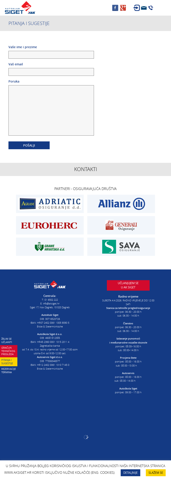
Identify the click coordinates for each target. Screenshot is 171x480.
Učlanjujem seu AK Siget (128, 285)
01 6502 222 (51, 299)
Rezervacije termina (8, 370)
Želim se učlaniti (6, 340)
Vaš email (51, 68)
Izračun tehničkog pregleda (8, 351)
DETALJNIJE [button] (130, 473)
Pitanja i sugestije (7, 361)
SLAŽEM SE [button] (156, 473)
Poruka (51, 108)
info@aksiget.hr (51, 303)
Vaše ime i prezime (51, 51)
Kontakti (85, 169)
